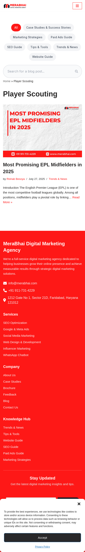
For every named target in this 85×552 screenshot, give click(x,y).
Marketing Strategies (27, 37)
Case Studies (12, 381)
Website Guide (42, 56)
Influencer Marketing (16, 348)
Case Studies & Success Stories (48, 27)
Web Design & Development (22, 342)
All (16, 27)
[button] (79, 504)
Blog (6, 401)
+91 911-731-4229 (21, 290)
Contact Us (10, 407)
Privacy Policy (42, 546)
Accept (42, 537)
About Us (9, 375)
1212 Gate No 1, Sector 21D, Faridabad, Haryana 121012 (43, 300)
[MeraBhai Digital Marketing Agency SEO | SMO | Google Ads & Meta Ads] (15, 6)
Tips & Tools (39, 47)
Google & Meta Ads (16, 329)
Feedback (9, 394)
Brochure (9, 388)
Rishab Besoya (16, 178)
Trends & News (67, 47)
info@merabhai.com (22, 283)
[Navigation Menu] (77, 5)
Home (6, 81)
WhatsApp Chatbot (15, 355)
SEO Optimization (15, 322)
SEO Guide (14, 47)
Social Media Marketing (18, 335)
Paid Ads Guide (61, 37)
